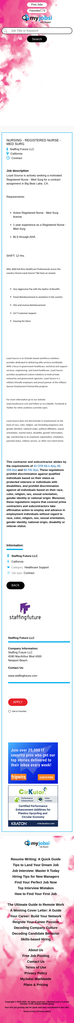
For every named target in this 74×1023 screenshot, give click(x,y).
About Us (35, 950)
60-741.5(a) (31, 470)
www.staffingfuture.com (22, 675)
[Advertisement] (37, 81)
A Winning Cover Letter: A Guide (35, 910)
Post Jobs (37, 4)
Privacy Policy (36, 973)
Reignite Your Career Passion (36, 922)
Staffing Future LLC (21, 638)
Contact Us (36, 961)
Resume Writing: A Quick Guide (36, 859)
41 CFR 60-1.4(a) (44, 466)
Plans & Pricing (36, 984)
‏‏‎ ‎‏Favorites (37, 11)
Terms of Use (35, 967)
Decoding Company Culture (36, 928)
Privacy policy (44, 1011)
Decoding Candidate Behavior (35, 933)
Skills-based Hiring (36, 939)
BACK (15, 585)
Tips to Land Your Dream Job (36, 865)
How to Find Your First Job (36, 894)
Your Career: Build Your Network (35, 916)
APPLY (18, 702)
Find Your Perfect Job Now (36, 882)
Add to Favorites (19, 711)
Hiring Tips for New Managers (35, 876)
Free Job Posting (35, 956)
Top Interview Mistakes (36, 888)
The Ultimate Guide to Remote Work (35, 904)
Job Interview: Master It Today (35, 871)
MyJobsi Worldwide (35, 979)
